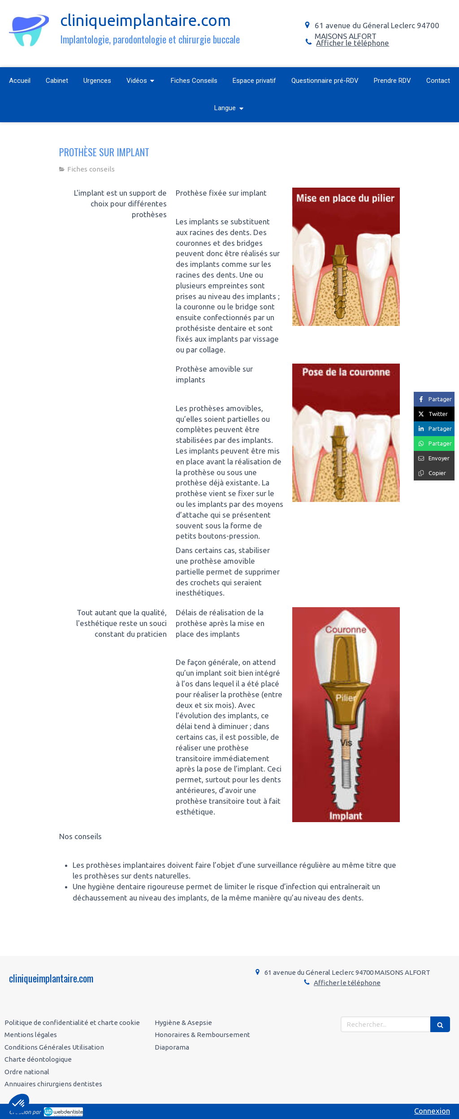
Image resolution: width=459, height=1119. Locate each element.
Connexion (432, 1110)
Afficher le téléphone (352, 43)
